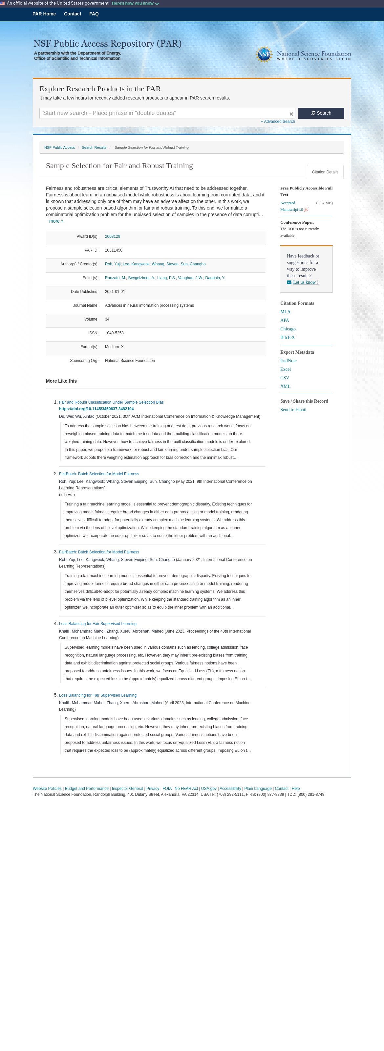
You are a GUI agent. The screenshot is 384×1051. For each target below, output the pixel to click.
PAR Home (44, 13)
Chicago (288, 328)
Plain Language (257, 788)
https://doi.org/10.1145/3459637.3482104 (97, 409)
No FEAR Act (186, 788)
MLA (285, 311)
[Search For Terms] (167, 113)
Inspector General (127, 788)
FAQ (94, 13)
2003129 (112, 236)
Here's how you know (135, 3)
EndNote (288, 360)
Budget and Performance (87, 788)
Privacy (152, 788)
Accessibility (230, 788)
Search (321, 113)
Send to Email (293, 409)
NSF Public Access (59, 147)
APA (284, 320)
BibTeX (287, 337)
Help (296, 788)
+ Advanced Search (278, 121)
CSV (284, 377)
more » (56, 221)
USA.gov (209, 788)
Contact (72, 13)
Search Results (94, 147)
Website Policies (47, 788)
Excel (285, 369)
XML (285, 386)
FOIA (166, 788)
